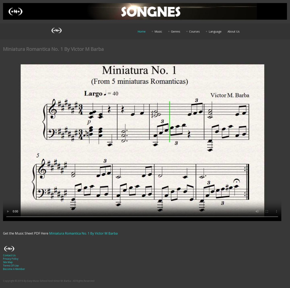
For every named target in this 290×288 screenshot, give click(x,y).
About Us (234, 31)
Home (142, 31)
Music (158, 31)
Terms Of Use (11, 265)
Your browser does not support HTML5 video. (142, 141)
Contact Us (9, 255)
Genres (175, 31)
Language (215, 31)
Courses (194, 31)
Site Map (8, 262)
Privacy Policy (10, 258)
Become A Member (14, 269)
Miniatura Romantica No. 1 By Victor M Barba (83, 233)
